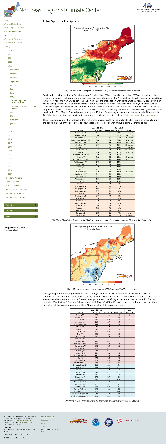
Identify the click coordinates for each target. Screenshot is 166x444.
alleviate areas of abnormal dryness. (140, 115)
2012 (10, 163)
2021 (10, 128)
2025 (10, 54)
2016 (10, 147)
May (12, 97)
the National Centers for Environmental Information (20, 423)
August (13, 85)
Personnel (44, 420)
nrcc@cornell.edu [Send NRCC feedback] (11, 230)
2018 (10, 139)
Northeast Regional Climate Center (52, 9)
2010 (10, 170)
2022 (10, 66)
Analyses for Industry (12, 31)
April (12, 112)
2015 (10, 151)
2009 (10, 174)
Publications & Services (13, 43)
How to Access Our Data (16, 190)
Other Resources (10, 35)
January (13, 124)
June (12, 93)
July (11, 89)
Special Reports (12, 182)
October (13, 78)
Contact (43, 426)
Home (6, 20)
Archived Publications (15, 193)
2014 (10, 155)
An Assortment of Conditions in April (24, 107)
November (14, 74)
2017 (10, 143)
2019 (10, 135)
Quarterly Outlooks (14, 178)
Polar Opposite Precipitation (19, 102)
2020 (10, 132)
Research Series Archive (16, 197)
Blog (8, 47)
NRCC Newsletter (13, 186)
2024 (10, 58)
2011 (10, 166)
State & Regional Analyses (14, 28)
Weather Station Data (12, 24)
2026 (10, 50)
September (14, 81)
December (14, 70)
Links (43, 423)
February (14, 120)
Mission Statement (47, 417)
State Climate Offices (17, 420)
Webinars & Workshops (13, 39)
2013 (10, 159)
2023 (10, 62)
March (13, 116)
